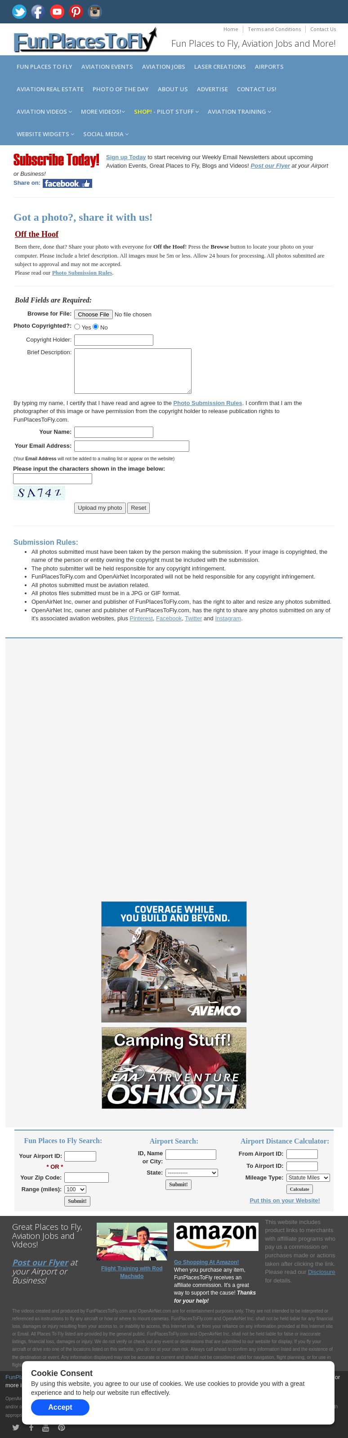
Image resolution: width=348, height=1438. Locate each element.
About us (173, 89)
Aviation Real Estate (50, 89)
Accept (60, 1407)
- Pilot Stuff (166, 111)
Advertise (212, 89)
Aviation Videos (44, 111)
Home (230, 29)
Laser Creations (220, 66)
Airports (269, 66)
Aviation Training (239, 111)
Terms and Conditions (274, 29)
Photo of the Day (121, 89)
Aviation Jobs (163, 66)
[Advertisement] (174, 708)
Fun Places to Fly (44, 66)
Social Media (106, 134)
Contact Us (323, 29)
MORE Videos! (103, 111)
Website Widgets (45, 134)
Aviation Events (107, 66)
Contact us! (257, 89)
